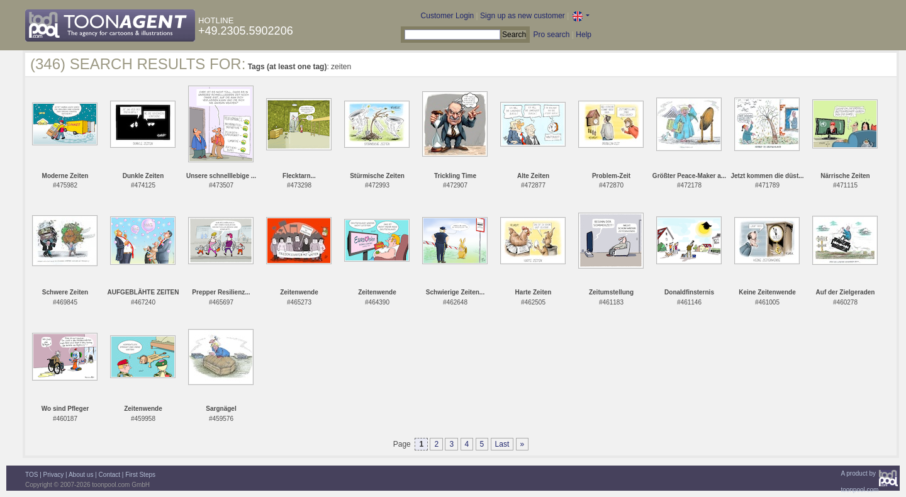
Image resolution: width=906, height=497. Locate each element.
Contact (109, 474)
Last (502, 444)
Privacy (53, 474)
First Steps (140, 474)
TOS (31, 474)
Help (583, 34)
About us (81, 474)
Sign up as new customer (522, 15)
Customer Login (447, 15)
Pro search (551, 34)
